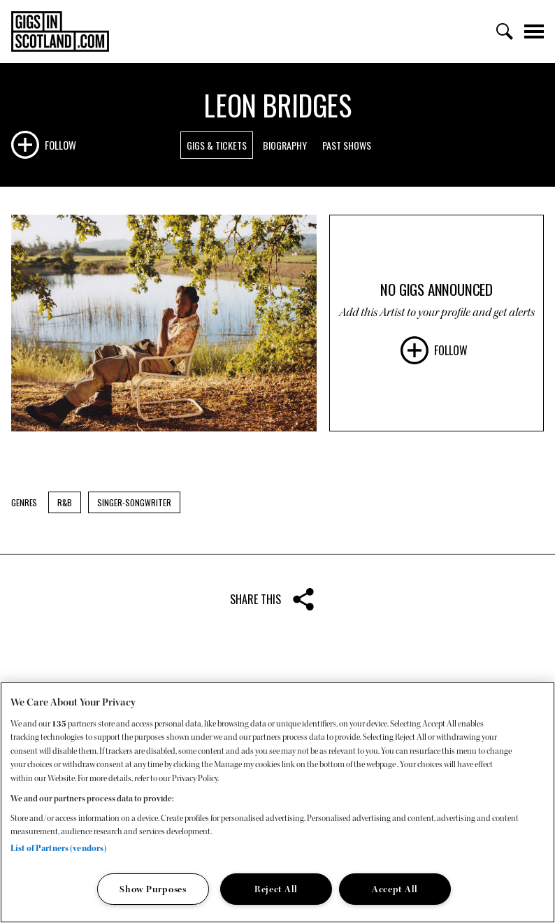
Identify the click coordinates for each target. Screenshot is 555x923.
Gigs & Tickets (217, 145)
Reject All (276, 889)
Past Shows (346, 145)
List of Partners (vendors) (58, 848)
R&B (64, 502)
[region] (277, 802)
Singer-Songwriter (134, 502)
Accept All (395, 889)
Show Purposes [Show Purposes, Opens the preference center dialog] (153, 889)
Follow (60, 144)
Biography (285, 145)
